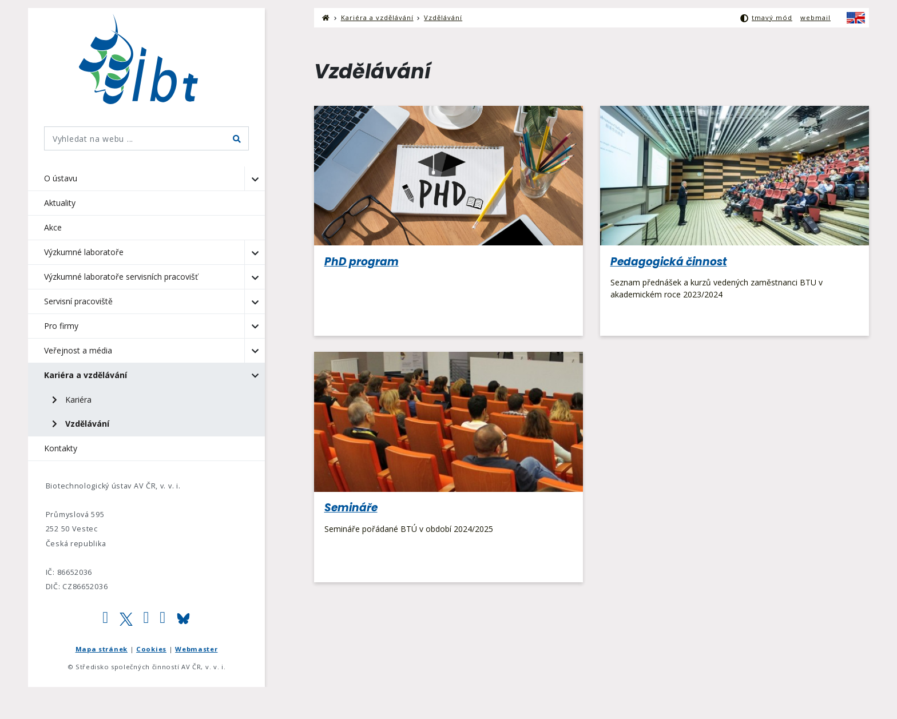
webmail (815, 17)
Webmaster (196, 649)
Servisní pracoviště (78, 301)
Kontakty (60, 448)
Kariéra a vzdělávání (85, 375)
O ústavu (60, 178)
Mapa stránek (102, 649)
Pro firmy (61, 325)
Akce (53, 227)
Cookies (151, 649)
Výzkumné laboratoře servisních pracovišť (121, 276)
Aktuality (60, 202)
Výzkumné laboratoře (84, 252)
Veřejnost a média (78, 350)
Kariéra (72, 399)
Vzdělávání (80, 423)
